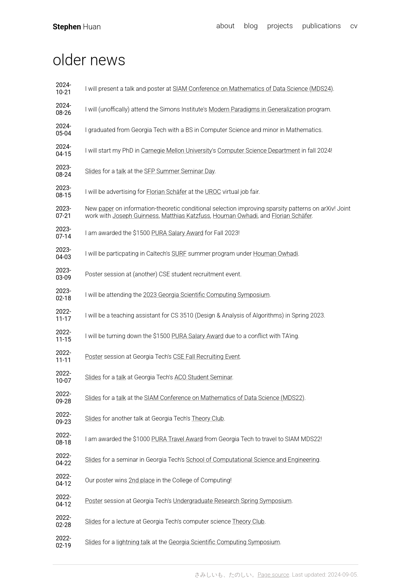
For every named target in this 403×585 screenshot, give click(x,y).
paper (106, 208)
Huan (77, 26)
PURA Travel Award (176, 439)
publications (321, 25)
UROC (213, 191)
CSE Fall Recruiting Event (206, 356)
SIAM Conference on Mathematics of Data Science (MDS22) (224, 397)
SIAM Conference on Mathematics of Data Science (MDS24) (253, 88)
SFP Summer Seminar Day (179, 171)
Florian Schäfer (166, 191)
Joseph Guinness (135, 215)
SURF (179, 253)
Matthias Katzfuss (185, 215)
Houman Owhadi (235, 215)
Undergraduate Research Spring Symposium (232, 500)
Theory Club (208, 418)
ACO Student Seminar (203, 377)
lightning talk (134, 542)
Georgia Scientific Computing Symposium (224, 542)
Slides (93, 171)
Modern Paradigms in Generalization (257, 109)
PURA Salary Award (177, 233)
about (225, 25)
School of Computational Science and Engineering (252, 459)
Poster (94, 356)
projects (280, 25)
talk (121, 171)
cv (354, 25)
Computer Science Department (258, 150)
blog (251, 25)
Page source (273, 574)
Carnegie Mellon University (176, 150)
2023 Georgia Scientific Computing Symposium (206, 294)
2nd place (142, 480)
